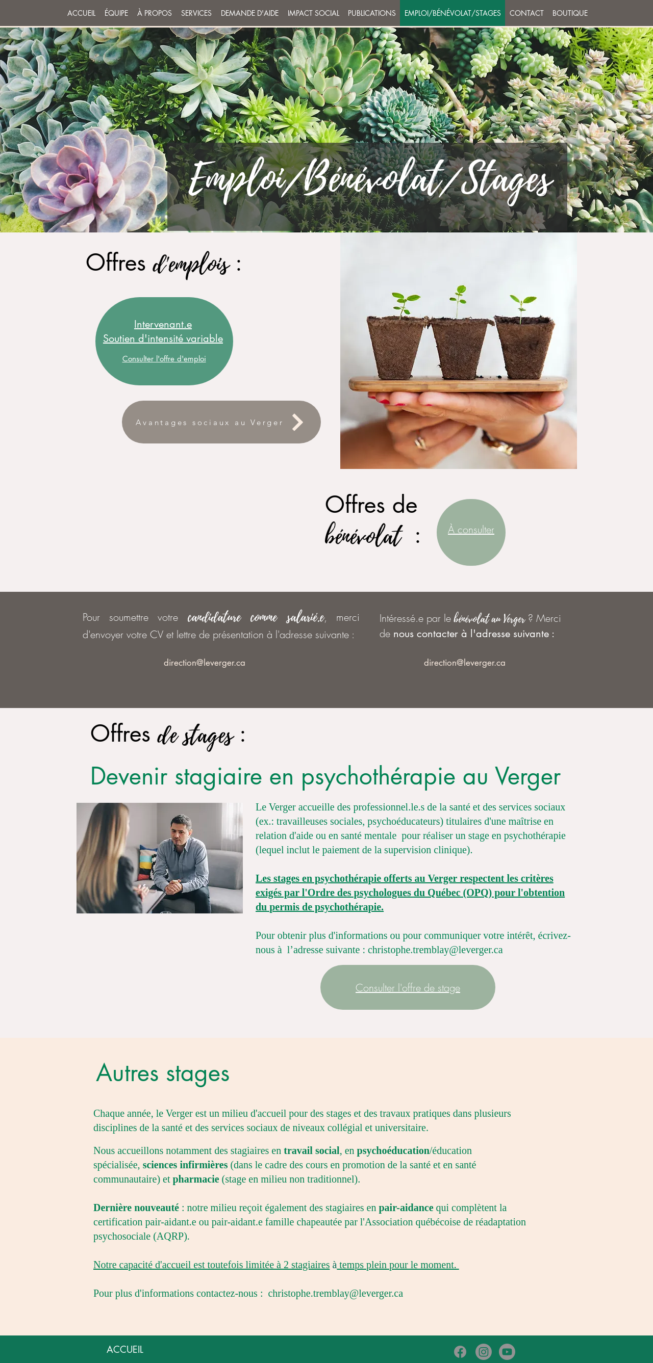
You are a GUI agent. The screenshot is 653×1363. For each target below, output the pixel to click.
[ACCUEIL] (125, 1350)
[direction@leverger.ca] (204, 662)
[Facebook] (460, 1352)
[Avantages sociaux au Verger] (221, 422)
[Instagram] (483, 1352)
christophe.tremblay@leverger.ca (435, 949)
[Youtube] (507, 1352)
